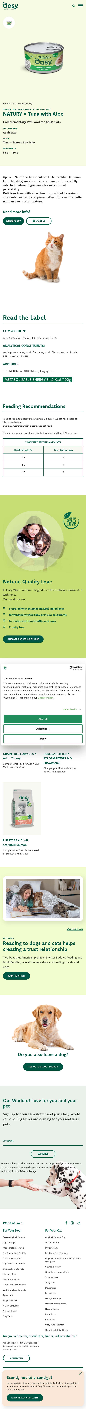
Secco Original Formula (14, 1237)
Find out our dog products (43, 1066)
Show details (70, 709)
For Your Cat (53, 1230)
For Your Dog (11, 1230)
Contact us (39, 221)
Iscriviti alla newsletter (24, 1397)
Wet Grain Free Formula (14, 1290)
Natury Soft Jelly (11, 1305)
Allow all (43, 719)
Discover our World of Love (23, 639)
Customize (43, 728)
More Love (50, 1314)
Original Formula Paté (13, 1269)
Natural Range (10, 1311)
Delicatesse (50, 1287)
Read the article (16, 975)
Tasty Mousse (51, 1277)
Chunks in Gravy (53, 1266)
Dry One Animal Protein (14, 1253)
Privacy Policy (28, 1171)
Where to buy (13, 221)
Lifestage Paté (10, 1274)
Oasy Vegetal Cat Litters (56, 1330)
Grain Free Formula (12, 1258)
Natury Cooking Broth (55, 1303)
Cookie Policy (45, 697)
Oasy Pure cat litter (54, 1324)
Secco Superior (52, 1242)
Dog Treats (8, 1316)
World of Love (12, 1223)
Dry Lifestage (9, 1242)
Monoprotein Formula (13, 1247)
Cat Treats (50, 1319)
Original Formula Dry (55, 1237)
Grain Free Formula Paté (14, 1284)
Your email (8, 1141)
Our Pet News (75, 928)
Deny (43, 738)
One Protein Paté (11, 1279)
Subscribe (43, 1154)
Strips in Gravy (10, 1300)
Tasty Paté (8, 1295)
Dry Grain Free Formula (14, 1263)
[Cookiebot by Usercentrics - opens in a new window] (69, 668)
